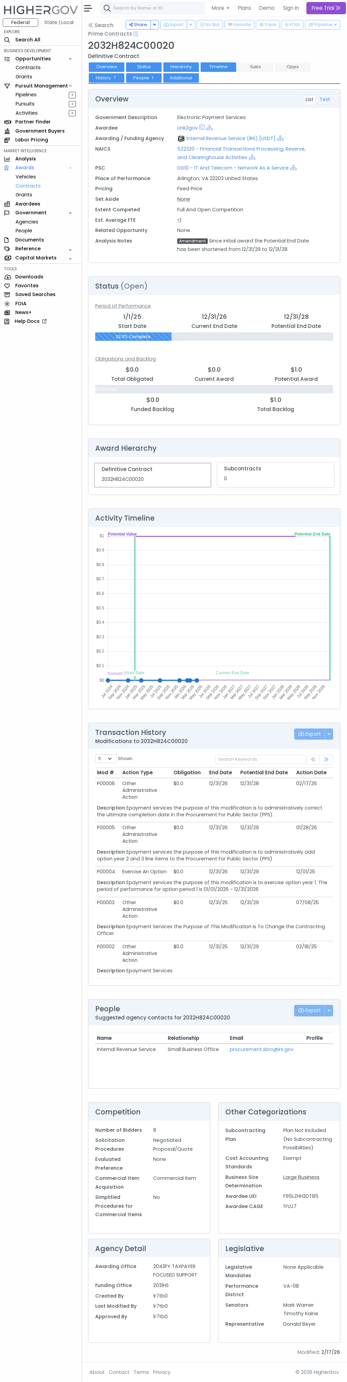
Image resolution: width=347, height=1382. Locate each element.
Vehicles (26, 176)
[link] (326, 760)
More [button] (219, 8)
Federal (20, 22)
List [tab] (309, 99)
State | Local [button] (59, 22)
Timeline (218, 67)
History (106, 78)
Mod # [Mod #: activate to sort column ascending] (105, 772)
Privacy (161, 1372)
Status (144, 67)
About (97, 1372)
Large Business (301, 1177)
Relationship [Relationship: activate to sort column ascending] (183, 1038)
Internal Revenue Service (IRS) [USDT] (230, 138)
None (183, 199)
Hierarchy (181, 67)
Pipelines (26, 94)
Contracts (28, 67)
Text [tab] (325, 99)
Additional (181, 78)
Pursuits (25, 103)
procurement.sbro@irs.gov (261, 1049)
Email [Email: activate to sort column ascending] (236, 1038)
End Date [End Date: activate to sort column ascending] (220, 772)
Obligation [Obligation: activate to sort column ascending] (187, 772)
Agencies (27, 221)
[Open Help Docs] (136, 34)
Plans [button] (244, 8)
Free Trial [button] (326, 8)
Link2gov (187, 127)
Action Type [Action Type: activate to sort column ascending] (137, 772)
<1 (179, 220)
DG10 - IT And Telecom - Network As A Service (233, 167)
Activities (27, 113)
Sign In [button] (291, 8)
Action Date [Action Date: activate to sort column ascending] (311, 772)
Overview (106, 67)
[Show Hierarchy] (209, 127)
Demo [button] (267, 8)
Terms (141, 1372)
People (24, 230)
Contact (119, 1372)
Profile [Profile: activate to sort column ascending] (314, 1038)
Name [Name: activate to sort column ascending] (104, 1038)
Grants (24, 76)
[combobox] (201, 8)
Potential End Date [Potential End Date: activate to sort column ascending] (264, 772)
